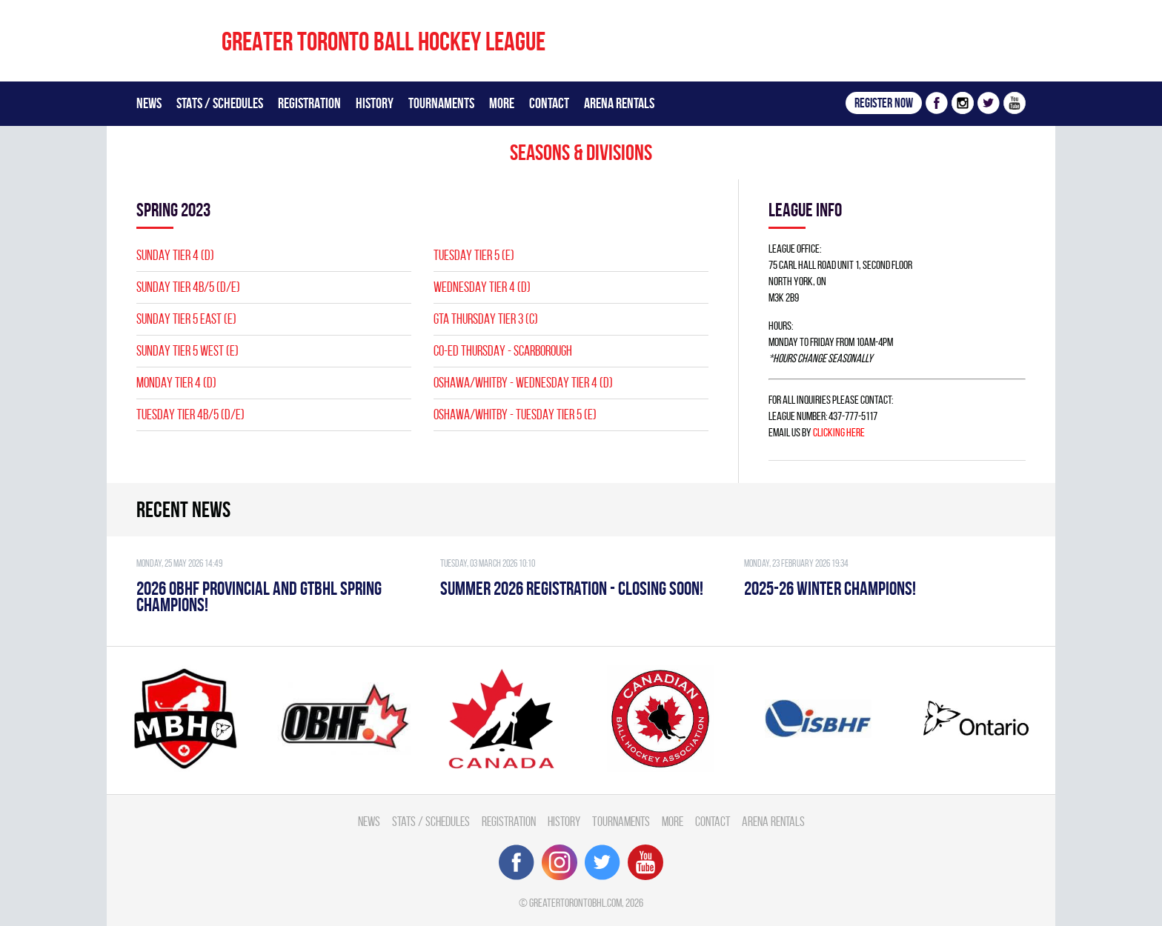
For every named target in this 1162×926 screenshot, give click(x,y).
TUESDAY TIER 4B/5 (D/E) (190, 414)
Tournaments (441, 103)
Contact (549, 103)
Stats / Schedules (219, 103)
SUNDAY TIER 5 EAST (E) (186, 319)
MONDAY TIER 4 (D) (176, 382)
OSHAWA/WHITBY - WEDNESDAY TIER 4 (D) (523, 382)
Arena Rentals (619, 103)
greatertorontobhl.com (575, 902)
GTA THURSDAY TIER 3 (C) (486, 319)
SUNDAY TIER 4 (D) (175, 255)
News (149, 103)
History (375, 103)
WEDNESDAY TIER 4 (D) (482, 287)
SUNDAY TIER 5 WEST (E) (187, 351)
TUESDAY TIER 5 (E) (474, 255)
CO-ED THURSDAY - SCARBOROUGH (503, 351)
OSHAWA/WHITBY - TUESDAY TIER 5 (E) (515, 414)
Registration (309, 103)
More (501, 103)
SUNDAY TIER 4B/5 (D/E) (188, 287)
